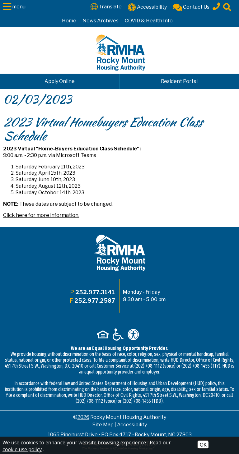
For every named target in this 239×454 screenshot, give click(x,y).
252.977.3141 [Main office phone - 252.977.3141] (95, 292)
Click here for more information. (41, 215)
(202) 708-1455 (195, 366)
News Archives (100, 21)
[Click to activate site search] (227, 7)
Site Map (103, 425)
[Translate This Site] (106, 6)
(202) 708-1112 (148, 366)
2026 (83, 417)
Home (69, 21)
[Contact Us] (191, 7)
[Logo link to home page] (119, 52)
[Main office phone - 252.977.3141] (216, 5)
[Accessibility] (147, 7)
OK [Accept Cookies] (203, 444)
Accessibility (132, 425)
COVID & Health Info (149, 21)
